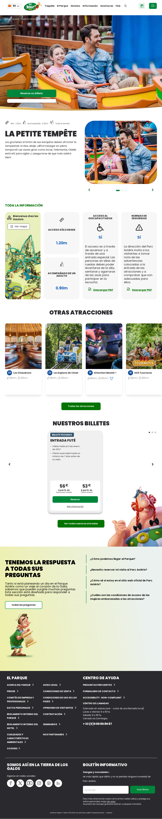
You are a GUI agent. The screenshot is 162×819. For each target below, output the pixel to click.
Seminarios (50, 724)
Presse (11, 691)
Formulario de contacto (99, 691)
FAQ (118, 5)
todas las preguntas (24, 604)
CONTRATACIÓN (52, 714)
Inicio (7, 19)
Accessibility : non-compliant (102, 697)
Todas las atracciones (81, 406)
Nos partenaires (53, 734)
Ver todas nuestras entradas (81, 523)
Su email (90, 790)
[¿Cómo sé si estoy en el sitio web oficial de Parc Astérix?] (121, 582)
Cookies (12, 748)
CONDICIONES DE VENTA (57, 691)
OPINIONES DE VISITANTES (58, 707)
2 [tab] (122, 190)
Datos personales (18, 707)
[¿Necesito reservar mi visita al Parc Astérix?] (118, 570)
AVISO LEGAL (50, 685)
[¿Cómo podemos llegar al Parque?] (112, 559)
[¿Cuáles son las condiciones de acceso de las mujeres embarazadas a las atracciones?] (121, 597)
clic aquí (111, 801)
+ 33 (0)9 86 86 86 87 (97, 724)
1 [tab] (118, 190)
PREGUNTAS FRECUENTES (97, 685)
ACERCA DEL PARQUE (19, 685)
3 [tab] (125, 190)
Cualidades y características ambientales (17, 738)
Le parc (15, 19)
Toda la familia (28, 19)
